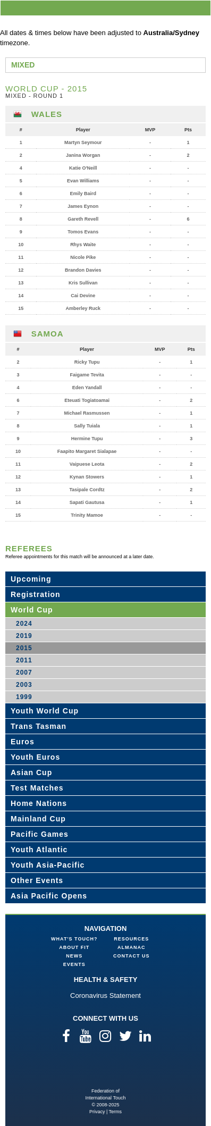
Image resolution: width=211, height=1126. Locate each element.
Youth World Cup (45, 711)
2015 (24, 648)
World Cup (32, 610)
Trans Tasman (38, 726)
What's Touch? (74, 939)
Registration (36, 594)
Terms (115, 1111)
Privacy (97, 1111)
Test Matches (37, 788)
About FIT (74, 947)
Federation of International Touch (105, 1070)
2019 (24, 636)
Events (74, 964)
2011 (24, 660)
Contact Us (131, 956)
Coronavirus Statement (105, 995)
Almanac (131, 947)
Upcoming (31, 579)
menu (200, 8)
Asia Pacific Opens (49, 896)
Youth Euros (35, 757)
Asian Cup (31, 772)
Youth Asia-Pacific (48, 865)
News (74, 956)
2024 (24, 623)
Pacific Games (40, 834)
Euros (23, 741)
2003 (24, 684)
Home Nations (39, 803)
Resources (131, 939)
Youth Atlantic (39, 849)
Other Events (37, 880)
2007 (24, 672)
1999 (24, 697)
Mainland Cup (38, 818)
